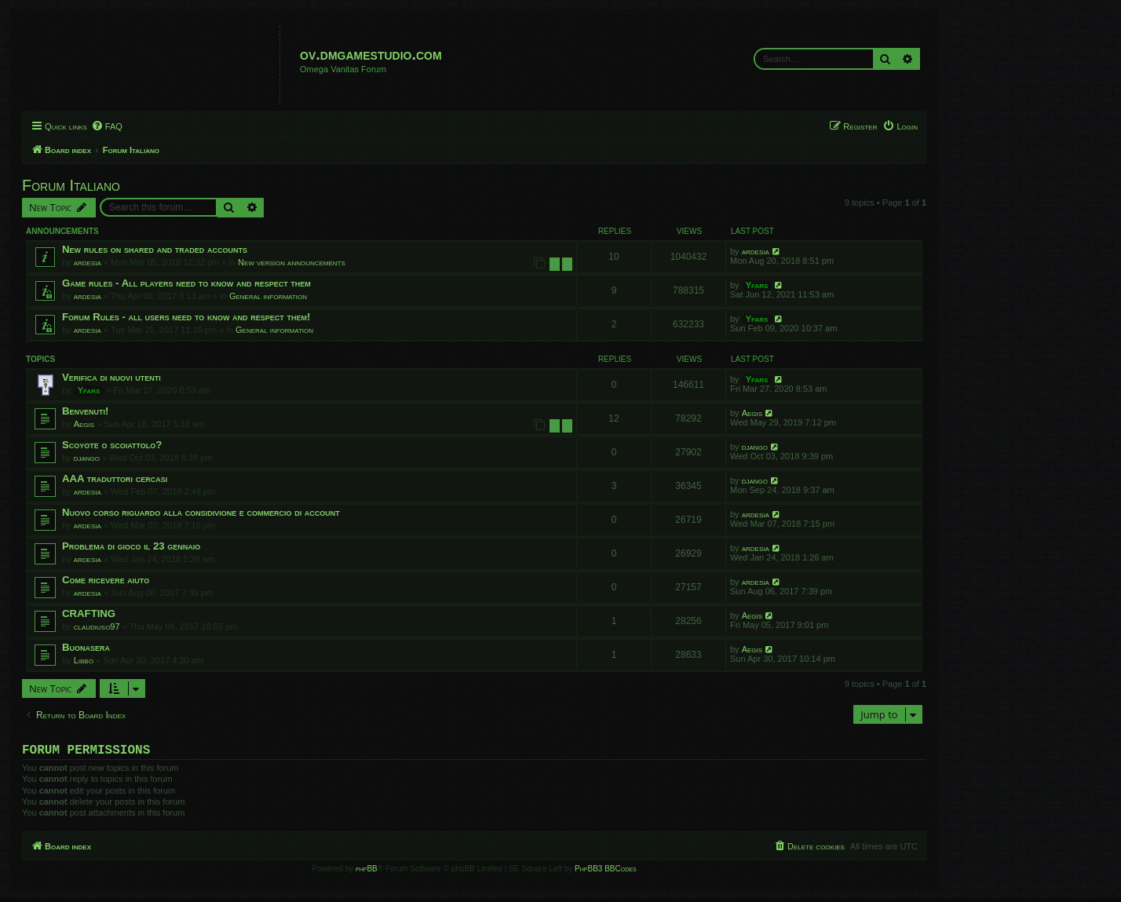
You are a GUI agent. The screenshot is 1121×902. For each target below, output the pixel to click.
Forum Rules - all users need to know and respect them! (186, 317)
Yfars (757, 285)
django (87, 457)
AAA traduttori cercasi (114, 478)
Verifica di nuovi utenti (111, 377)
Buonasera (86, 647)
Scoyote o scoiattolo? (112, 445)
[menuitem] (106, 126)
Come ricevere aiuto (105, 580)
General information (268, 296)
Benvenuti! (85, 411)
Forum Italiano (71, 185)
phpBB (367, 871)
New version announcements (291, 262)
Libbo (83, 660)
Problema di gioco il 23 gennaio (131, 546)
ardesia (87, 262)
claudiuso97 (97, 626)
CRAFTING (88, 613)
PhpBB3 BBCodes (605, 871)
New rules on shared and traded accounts (154, 249)
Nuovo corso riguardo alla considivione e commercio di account (201, 512)
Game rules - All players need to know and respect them (186, 283)
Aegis (84, 424)
